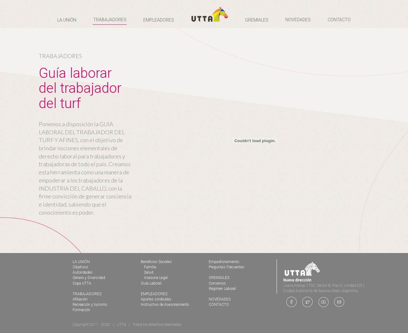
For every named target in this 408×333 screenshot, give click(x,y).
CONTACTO (339, 19)
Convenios (217, 283)
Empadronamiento (224, 262)
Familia (150, 267)
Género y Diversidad (89, 278)
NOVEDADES (298, 19)
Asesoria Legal (156, 278)
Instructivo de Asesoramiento (165, 304)
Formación (81, 310)
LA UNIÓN (81, 262)
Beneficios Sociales (156, 262)
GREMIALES (219, 278)
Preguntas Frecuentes (226, 267)
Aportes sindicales (156, 299)
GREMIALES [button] (256, 19)
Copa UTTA (82, 283)
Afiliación (80, 299)
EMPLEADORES (154, 294)
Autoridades (83, 272)
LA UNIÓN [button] (66, 19)
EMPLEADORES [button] (158, 19)
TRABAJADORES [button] (109, 19)
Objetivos (80, 267)
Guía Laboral (151, 283)
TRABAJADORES (87, 294)
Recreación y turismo (90, 304)
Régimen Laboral (222, 288)
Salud (148, 272)
